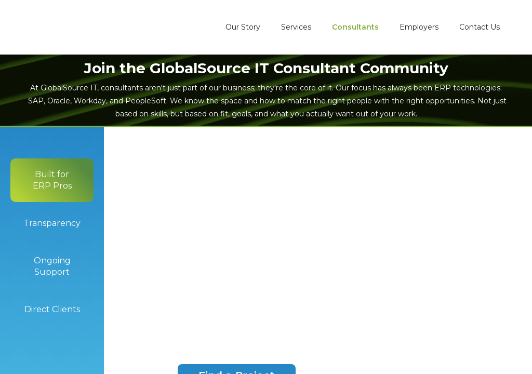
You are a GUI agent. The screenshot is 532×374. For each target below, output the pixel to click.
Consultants (355, 27)
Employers (419, 27)
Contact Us (479, 27)
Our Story (242, 27)
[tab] (52, 180)
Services (296, 27)
